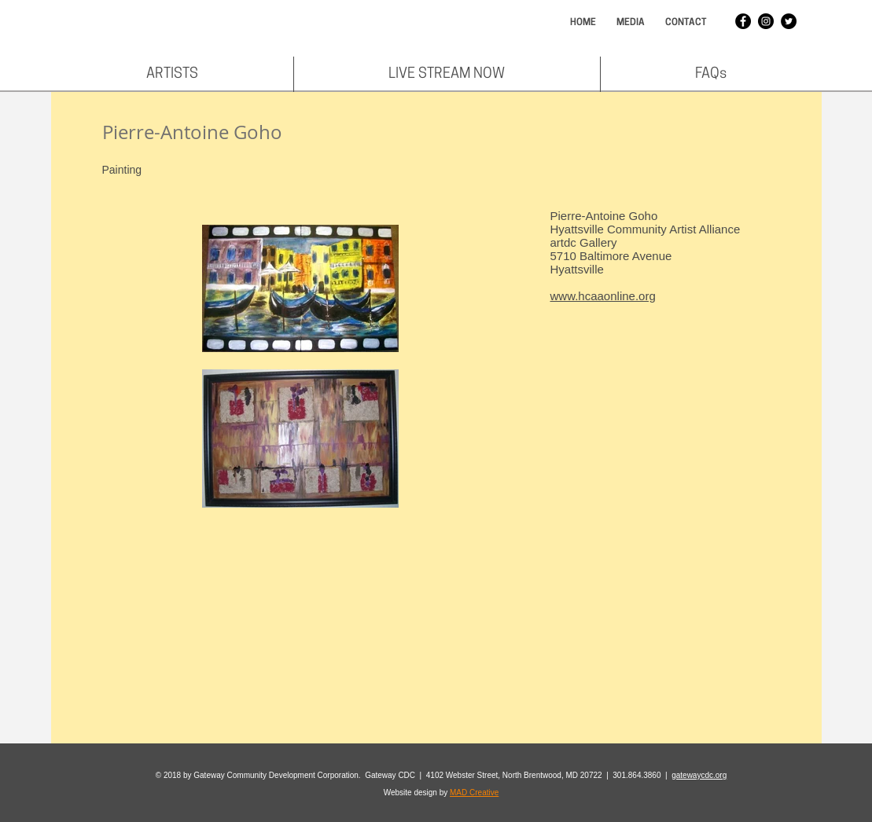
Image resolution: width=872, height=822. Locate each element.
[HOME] (583, 23)
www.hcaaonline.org (603, 296)
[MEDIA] (631, 23)
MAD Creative (474, 792)
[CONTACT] (686, 23)
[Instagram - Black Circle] (766, 21)
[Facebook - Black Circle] (743, 21)
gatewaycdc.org (699, 775)
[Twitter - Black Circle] (789, 21)
